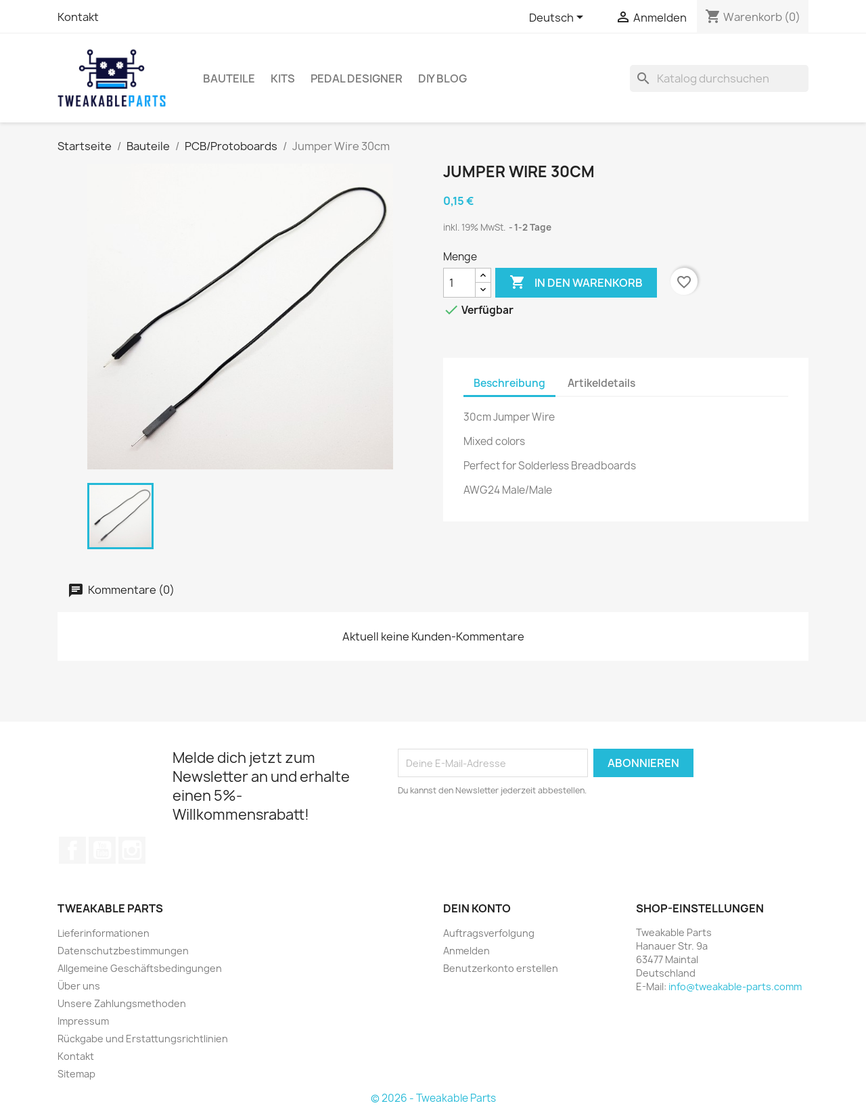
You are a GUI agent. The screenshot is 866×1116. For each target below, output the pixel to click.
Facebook (72, 850)
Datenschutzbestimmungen (123, 950)
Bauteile (229, 78)
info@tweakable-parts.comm (735, 986)
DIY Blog (442, 78)
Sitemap (76, 1073)
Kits (283, 78)
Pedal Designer (357, 78)
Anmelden (466, 950)
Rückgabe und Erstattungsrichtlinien (143, 1038)
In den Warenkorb (576, 283)
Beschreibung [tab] (509, 383)
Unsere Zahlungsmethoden (122, 1003)
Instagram (131, 850)
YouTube (102, 850)
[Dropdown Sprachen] (558, 18)
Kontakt (78, 16)
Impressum (83, 1021)
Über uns (79, 985)
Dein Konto (477, 908)
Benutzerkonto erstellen (500, 968)
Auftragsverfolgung (488, 933)
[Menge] (459, 283)
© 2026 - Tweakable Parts (433, 1098)
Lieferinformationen (104, 933)
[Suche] (719, 78)
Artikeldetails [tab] (601, 383)
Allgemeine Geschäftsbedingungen (140, 968)
